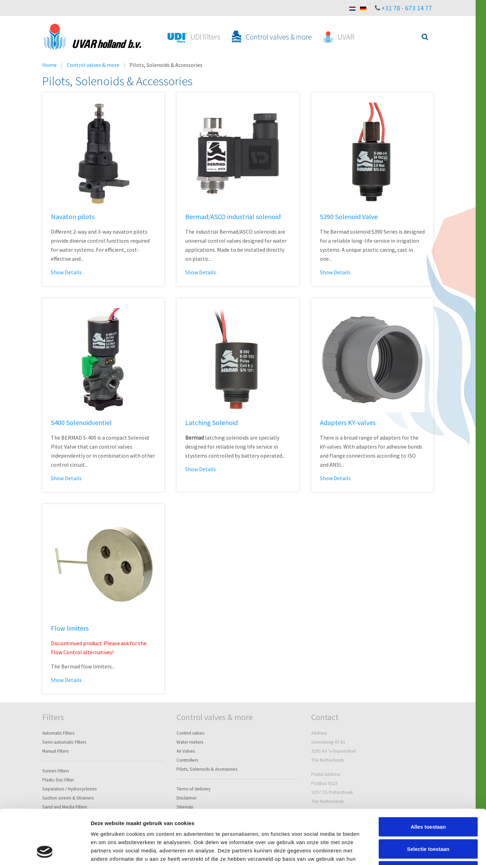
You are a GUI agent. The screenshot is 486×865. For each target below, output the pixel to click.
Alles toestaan (428, 776)
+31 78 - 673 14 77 (406, 8)
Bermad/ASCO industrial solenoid (233, 216)
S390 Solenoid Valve (349, 216)
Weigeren (428, 820)
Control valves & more (93, 64)
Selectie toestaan (428, 798)
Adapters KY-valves (348, 422)
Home (49, 64)
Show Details (66, 272)
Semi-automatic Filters (64, 742)
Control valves (190, 733)
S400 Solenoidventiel (81, 422)
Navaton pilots (72, 216)
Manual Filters (55, 751)
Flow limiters (70, 628)
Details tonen (374, 851)
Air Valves (186, 751)
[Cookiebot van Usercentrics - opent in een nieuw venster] (45, 851)
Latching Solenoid (211, 422)
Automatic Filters (58, 733)
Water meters (190, 742)
